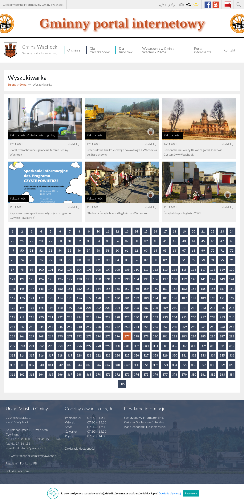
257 (165, 326)
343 (69, 365)
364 (41, 374)
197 (50, 307)
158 (136, 288)
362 (22, 374)
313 (12, 355)
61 (126, 250)
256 (155, 326)
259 (184, 326)
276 (117, 336)
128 (79, 279)
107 (107, 269)
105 (88, 269)
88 (155, 260)
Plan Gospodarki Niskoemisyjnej (145, 426)
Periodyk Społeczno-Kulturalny (144, 422)
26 (22, 241)
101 (50, 269)
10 (98, 231)
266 (22, 336)
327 (145, 355)
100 (41, 269)
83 (107, 260)
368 (79, 374)
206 (136, 307)
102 (60, 269)
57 (88, 250)
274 (98, 336)
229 (126, 317)
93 (203, 260)
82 (98, 260)
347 (107, 365)
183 (145, 298)
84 (117, 260)
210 (174, 307)
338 (22, 365)
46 (212, 241)
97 (12, 269)
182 (136, 298)
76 (41, 260)
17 (165, 231)
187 (184, 298)
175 (69, 298)
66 (174, 250)
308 (193, 346)
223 (69, 317)
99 (31, 269)
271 (69, 336)
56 (79, 250)
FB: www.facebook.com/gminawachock (31, 455)
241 (12, 326)
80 (79, 260)
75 (31, 260)
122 (22, 279)
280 (155, 336)
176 (79, 298)
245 (50, 326)
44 (193, 241)
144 (231, 279)
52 (41, 250)
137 (165, 279)
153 (88, 288)
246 (60, 326)
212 (193, 307)
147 (31, 288)
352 (155, 365)
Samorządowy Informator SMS (144, 417)
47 (222, 241)
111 (145, 269)
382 (212, 374)
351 (145, 365)
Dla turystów (125, 50)
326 (136, 355)
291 (31, 346)
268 (41, 336)
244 (41, 326)
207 (145, 307)
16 (155, 231)
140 (193, 279)
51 (31, 250)
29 (50, 241)
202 (98, 307)
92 (193, 260)
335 (222, 355)
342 (60, 365)
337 (12, 365)
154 (98, 288)
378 (174, 374)
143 (222, 279)
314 (22, 355)
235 (184, 317)
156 (117, 288)
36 (117, 241)
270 (60, 336)
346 (98, 365)
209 (165, 307)
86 (136, 260)
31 (69, 241)
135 (145, 279)
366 (60, 374)
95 (222, 260)
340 (41, 365)
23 (222, 231)
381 (203, 374)
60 (117, 250)
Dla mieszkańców (100, 50)
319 (69, 355)
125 (50, 279)
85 (126, 260)
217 (12, 317)
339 (31, 365)
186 (174, 298)
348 (117, 365)
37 (126, 241)
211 (184, 307)
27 (31, 241)
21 (203, 231)
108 (117, 269)
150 (60, 288)
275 (107, 336)
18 (174, 231)
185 (165, 298)
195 (31, 307)
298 (98, 346)
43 (184, 241)
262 (212, 326)
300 (117, 346)
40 (155, 241)
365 (50, 374)
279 (145, 336)
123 (31, 279)
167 (222, 288)
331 (184, 355)
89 (165, 260)
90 (174, 260)
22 (212, 231)
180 (117, 298)
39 (146, 241)
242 (22, 326)
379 (184, 374)
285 (203, 336)
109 (126, 269)
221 (50, 317)
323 (107, 355)
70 (212, 250)
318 (60, 355)
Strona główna (17, 84)
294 (60, 346)
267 (31, 336)
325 (126, 355)
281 (165, 336)
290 (22, 346)
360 (231, 365)
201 (88, 307)
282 (174, 336)
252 (117, 326)
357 (203, 365)
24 (231, 231)
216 (231, 307)
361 (12, 374)
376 (155, 374)
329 (165, 355)
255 (145, 326)
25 (12, 241)
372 (117, 374)
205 (126, 307)
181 (126, 298)
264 (231, 326)
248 (79, 326)
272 (79, 336)
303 (145, 346)
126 (60, 279)
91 (184, 260)
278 (136, 336)
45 (203, 241)
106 (98, 269)
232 (155, 317)
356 (193, 365)
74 (22, 260)
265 (12, 336)
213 (203, 307)
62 (136, 250)
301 (126, 346)
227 (107, 317)
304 (155, 346)
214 (212, 307)
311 (222, 346)
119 (222, 269)
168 (231, 288)
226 (98, 317)
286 (212, 336)
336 (231, 355)
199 (69, 307)
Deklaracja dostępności (80, 448)
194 (22, 307)
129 (88, 279)
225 (88, 317)
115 (184, 269)
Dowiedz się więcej (170, 493)
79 (69, 260)
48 (231, 241)
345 (88, 365)
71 (222, 250)
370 (98, 374)
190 (212, 298)
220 (41, 317)
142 (212, 279)
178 (98, 298)
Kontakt (229, 50)
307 (184, 346)
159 (145, 288)
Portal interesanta (202, 50)
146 (22, 288)
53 (50, 250)
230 (136, 317)
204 (117, 307)
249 (88, 326)
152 (79, 288)
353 (165, 365)
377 (165, 374)
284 (193, 336)
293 (50, 346)
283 (184, 336)
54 (60, 250)
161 (165, 288)
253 (126, 326)
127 (69, 279)
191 (222, 298)
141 (203, 279)
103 (69, 269)
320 (79, 355)
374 (136, 374)
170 (22, 298)
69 (203, 250)
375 (145, 374)
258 (174, 326)
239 (222, 317)
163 (184, 288)
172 (41, 298)
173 (50, 298)
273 (88, 336)
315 (31, 355)
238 (212, 317)
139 (184, 279)
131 (107, 279)
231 (145, 317)
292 (41, 346)
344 (79, 365)
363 (31, 374)
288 (231, 336)
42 (174, 241)
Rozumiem (191, 493)
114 (174, 269)
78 (60, 260)
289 (12, 346)
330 (174, 355)
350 (136, 365)
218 (22, 317)
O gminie (73, 50)
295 (69, 346)
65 (165, 250)
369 (88, 374)
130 (98, 279)
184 (155, 298)
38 (136, 241)
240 (231, 317)
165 (203, 288)
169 (12, 298)
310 (212, 346)
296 (79, 346)
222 (60, 317)
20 (193, 231)
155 (107, 288)
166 (212, 288)
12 (117, 231)
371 (107, 374)
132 (117, 279)
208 (155, 307)
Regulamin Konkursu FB (21, 463)
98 (22, 269)
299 (107, 346)
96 (231, 260)
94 (212, 260)
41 (165, 241)
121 (12, 279)
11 (107, 231)
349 (126, 365)
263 (222, 326)
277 (126, 336)
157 (126, 288)
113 (165, 269)
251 (107, 326)
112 (155, 269)
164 (193, 288)
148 (41, 288)
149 (50, 288)
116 (193, 269)
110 (136, 269)
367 (69, 374)
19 (184, 231)
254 (136, 326)
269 (50, 336)
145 (12, 288)
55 (69, 250)
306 (174, 346)
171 (31, 298)
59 (107, 250)
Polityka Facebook (17, 471)
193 (12, 307)
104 (79, 269)
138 (174, 279)
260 (193, 326)
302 (136, 346)
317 (50, 355)
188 (193, 298)
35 (107, 241)
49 (12, 250)
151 (69, 288)
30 (60, 241)
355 (184, 365)
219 (31, 317)
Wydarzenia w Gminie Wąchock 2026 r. (158, 50)
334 (212, 355)
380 (193, 374)
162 (174, 288)
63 (146, 250)
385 (122, 384)
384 (231, 374)
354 (174, 365)
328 (155, 355)
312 (231, 346)
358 (212, 365)
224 (79, 317)
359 (222, 365)
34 (98, 241)
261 (203, 326)
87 (146, 260)
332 (193, 355)
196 (41, 307)
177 (88, 298)
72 (231, 250)
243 (31, 326)
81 (88, 260)
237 (203, 317)
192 (231, 298)
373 (126, 374)
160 (155, 288)
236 (193, 317)
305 (165, 346)
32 (79, 241)
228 (117, 317)
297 (88, 346)
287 (222, 336)
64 (155, 250)
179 (107, 298)
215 (222, 307)
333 (203, 355)
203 (107, 307)
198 (60, 307)
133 (126, 279)
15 (146, 231)
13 (126, 231)
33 (88, 241)
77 (50, 260)
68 (193, 250)
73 (12, 260)
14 (136, 231)
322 (98, 355)
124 (41, 279)
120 (231, 269)
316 (41, 355)
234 (174, 317)
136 (155, 279)
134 (136, 279)
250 (98, 326)
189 (203, 298)
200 (79, 307)
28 (41, 241)
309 (203, 346)
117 (203, 269)
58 (98, 250)
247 (69, 326)
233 (165, 317)
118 (212, 269)
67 (184, 250)
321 (88, 355)
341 (50, 365)
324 (117, 355)
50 (22, 250)
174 (60, 298)
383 (222, 374)
